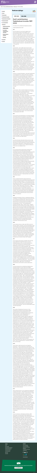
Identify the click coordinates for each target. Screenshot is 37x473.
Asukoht (3, 11)
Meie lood (15, 6)
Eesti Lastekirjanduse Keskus (8, 6)
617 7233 (28, 449)
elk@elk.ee (24, 448)
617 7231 (27, 446)
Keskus (6, 443)
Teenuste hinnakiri (5, 20)
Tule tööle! (3, 39)
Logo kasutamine (5, 22)
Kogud (3, 13)
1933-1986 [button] (23, 16)
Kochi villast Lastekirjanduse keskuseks (5, 31)
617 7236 (26, 445)
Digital (35, 472)
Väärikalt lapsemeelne (6, 26)
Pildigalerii (4, 37)
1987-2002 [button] (16, 16)
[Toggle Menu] (35, 1)
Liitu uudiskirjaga (18, 467)
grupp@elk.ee (25, 450)
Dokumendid (7, 446)
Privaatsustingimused (5, 16)
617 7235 (28, 447)
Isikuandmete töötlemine (6, 18)
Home (2, 6)
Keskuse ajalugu (5, 28)
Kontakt (3, 41)
